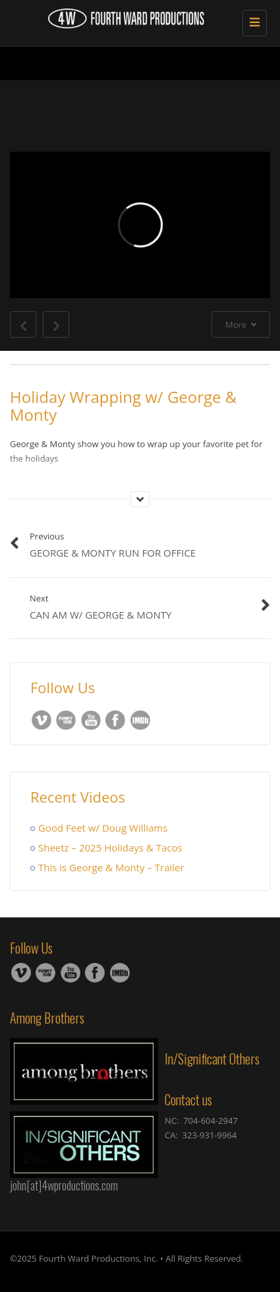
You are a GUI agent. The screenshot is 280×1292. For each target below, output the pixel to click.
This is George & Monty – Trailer (111, 867)
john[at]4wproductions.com (64, 1185)
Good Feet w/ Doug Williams (102, 827)
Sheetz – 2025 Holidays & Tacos (110, 847)
